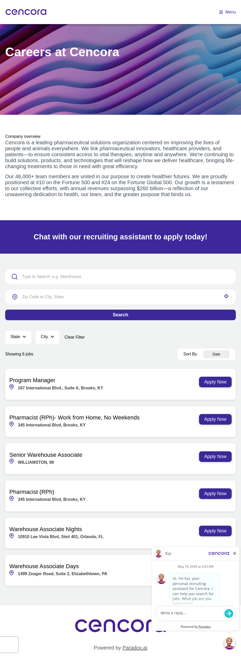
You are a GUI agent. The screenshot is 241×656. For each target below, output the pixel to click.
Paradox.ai (135, 648)
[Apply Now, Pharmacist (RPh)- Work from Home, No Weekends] (215, 419)
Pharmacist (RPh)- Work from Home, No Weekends (74, 417)
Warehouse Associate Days (44, 566)
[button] (226, 296)
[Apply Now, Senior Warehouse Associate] (215, 456)
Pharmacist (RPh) (31, 492)
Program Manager (32, 380)
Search (120, 314)
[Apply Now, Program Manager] (215, 382)
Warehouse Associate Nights (45, 529)
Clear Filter (75, 337)
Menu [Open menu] (227, 12)
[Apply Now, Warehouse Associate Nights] (215, 531)
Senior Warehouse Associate (45, 455)
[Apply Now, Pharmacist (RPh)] (215, 493)
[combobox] (120, 297)
